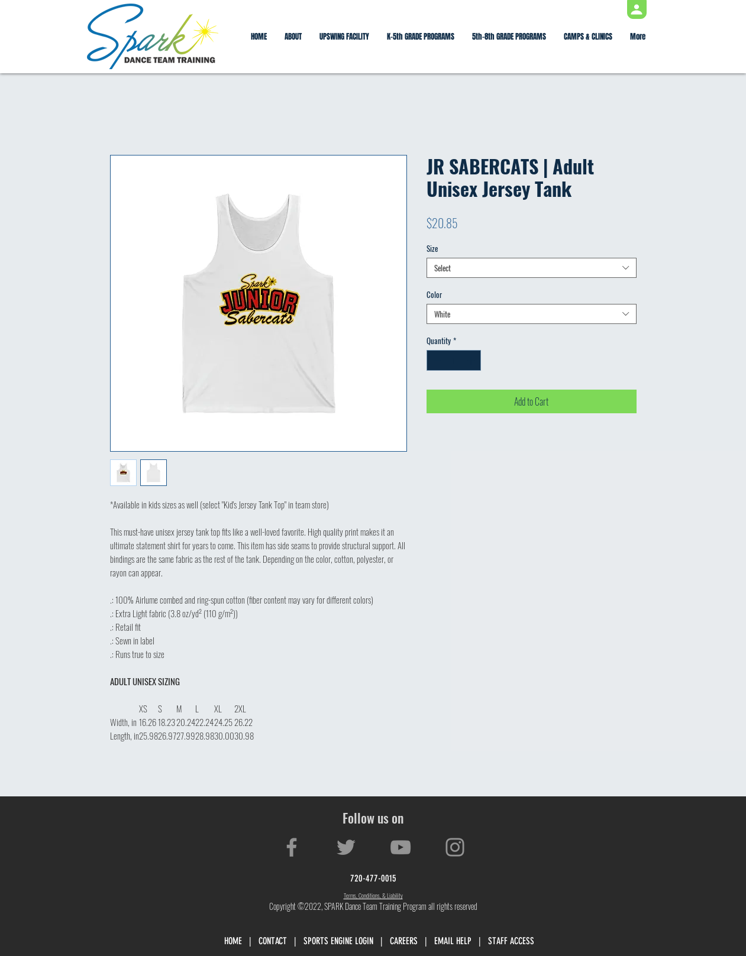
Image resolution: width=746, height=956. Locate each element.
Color (434, 294)
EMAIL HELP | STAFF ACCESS (484, 941)
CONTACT (273, 941)
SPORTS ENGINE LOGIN (338, 941)
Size (432, 248)
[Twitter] (346, 847)
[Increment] (472, 361)
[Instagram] (455, 847)
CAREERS (404, 941)
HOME (233, 941)
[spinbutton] (453, 361)
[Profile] (637, 9)
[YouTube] (400, 847)
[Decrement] (435, 361)
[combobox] (532, 268)
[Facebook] (291, 847)
